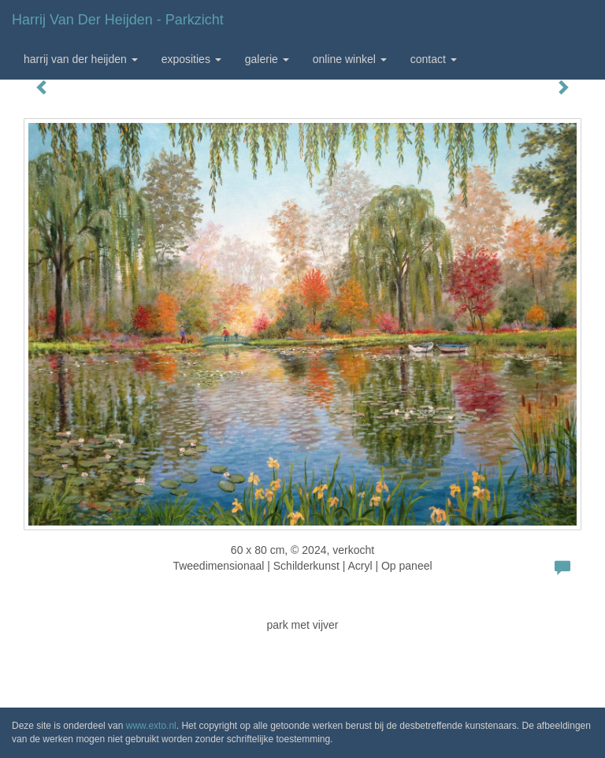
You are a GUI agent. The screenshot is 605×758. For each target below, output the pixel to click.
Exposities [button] (191, 59)
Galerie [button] (267, 59)
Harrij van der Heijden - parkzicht (118, 20)
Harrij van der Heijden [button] (81, 59)
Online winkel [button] (350, 59)
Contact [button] (433, 59)
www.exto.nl (151, 725)
